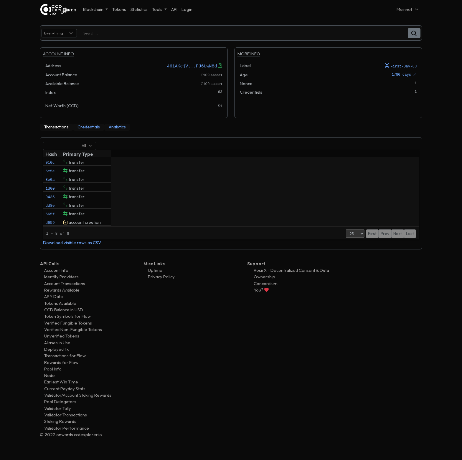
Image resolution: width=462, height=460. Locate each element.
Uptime (155, 281)
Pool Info (53, 380)
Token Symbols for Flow (67, 327)
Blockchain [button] (93, 9)
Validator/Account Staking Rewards (77, 406)
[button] (414, 33)
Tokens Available (60, 314)
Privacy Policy (161, 288)
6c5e (50, 172)
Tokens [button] (119, 9)
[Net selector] (407, 9)
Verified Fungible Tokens (68, 334)
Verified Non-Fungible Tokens (73, 340)
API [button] (174, 9)
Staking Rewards (60, 432)
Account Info (56, 281)
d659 (50, 232)
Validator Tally (57, 419)
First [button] (366, 244)
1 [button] (388, 244)
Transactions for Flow (65, 367)
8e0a (50, 182)
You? (261, 301)
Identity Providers (61, 288)
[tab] (56, 126)
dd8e (50, 212)
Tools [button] (157, 9)
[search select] (59, 33)
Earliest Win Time (61, 393)
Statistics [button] (139, 9)
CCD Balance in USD (63, 321)
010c (50, 162)
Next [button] (397, 244)
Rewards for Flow (61, 373)
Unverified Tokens (61, 347)
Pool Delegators (60, 413)
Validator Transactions (65, 426)
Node (49, 386)
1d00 (50, 192)
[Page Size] (349, 245)
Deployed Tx (56, 360)
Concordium (266, 294)
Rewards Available (62, 301)
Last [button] (410, 244)
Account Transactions (64, 294)
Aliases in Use (57, 353)
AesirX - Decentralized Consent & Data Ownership (291, 285)
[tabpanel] (231, 199)
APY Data (53, 307)
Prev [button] (379, 244)
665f (50, 222)
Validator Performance (66, 439)
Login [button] (187, 9)
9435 (50, 202)
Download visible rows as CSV (72, 254)
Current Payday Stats (64, 400)
